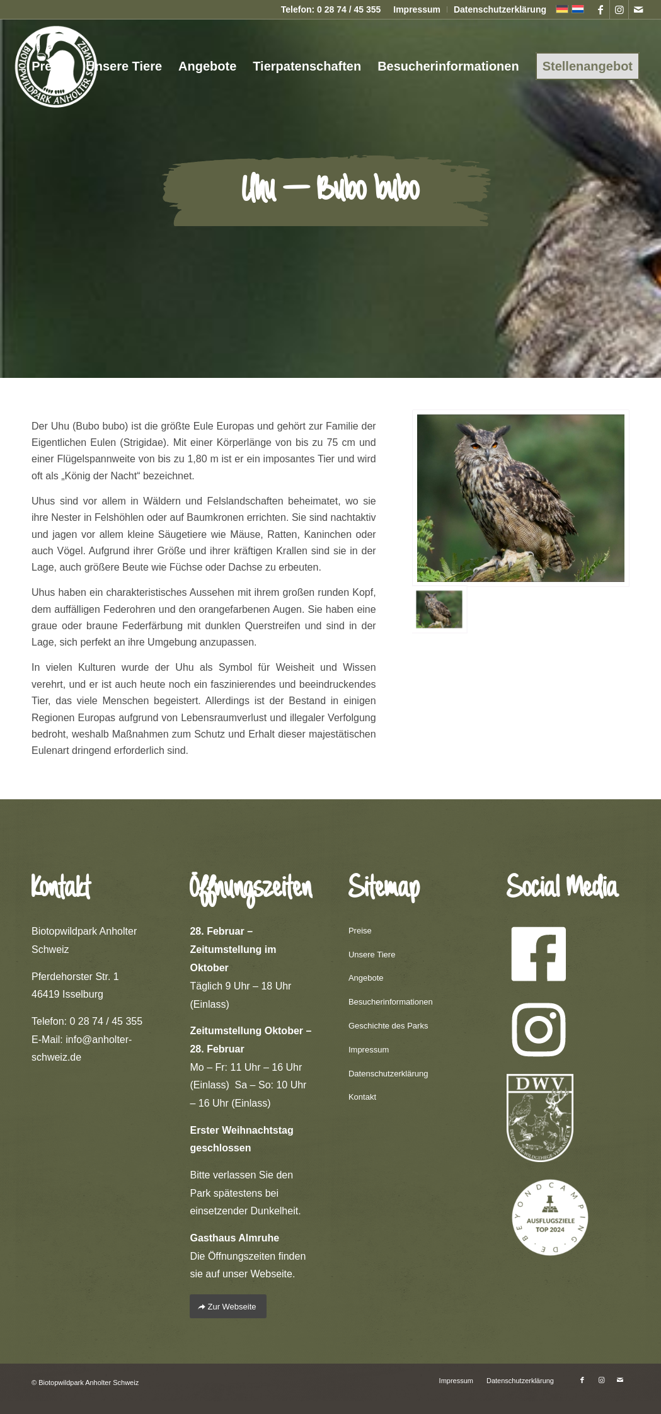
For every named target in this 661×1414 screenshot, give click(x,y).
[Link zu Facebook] (600, 9)
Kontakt (362, 1097)
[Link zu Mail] (638, 9)
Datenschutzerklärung (500, 9)
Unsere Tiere (371, 954)
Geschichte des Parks (388, 1025)
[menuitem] (417, 9)
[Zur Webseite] (228, 1306)
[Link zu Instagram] (619, 9)
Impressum (416, 9)
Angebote (366, 978)
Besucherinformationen (390, 1001)
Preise (360, 930)
